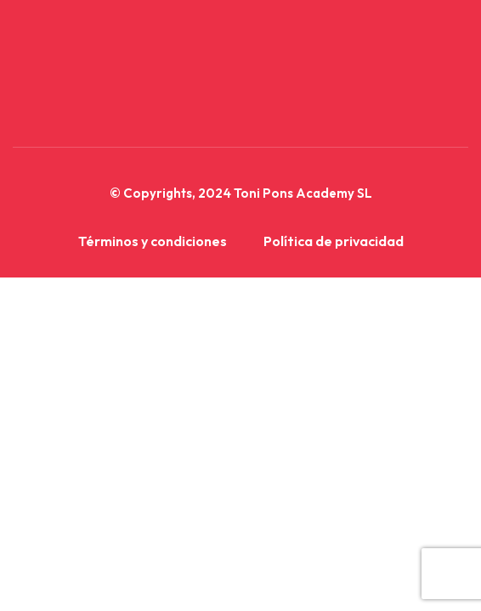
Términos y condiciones (152, 241)
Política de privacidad (333, 241)
